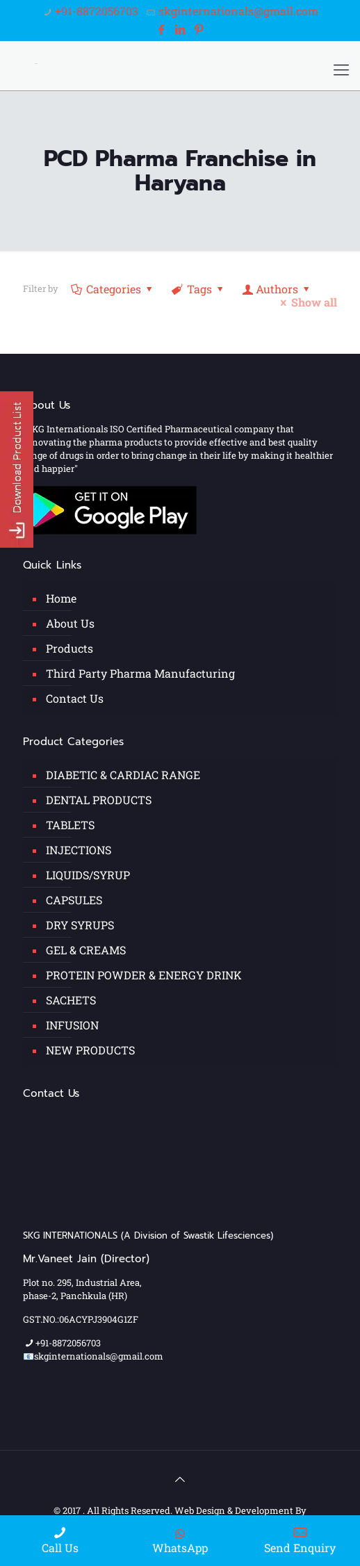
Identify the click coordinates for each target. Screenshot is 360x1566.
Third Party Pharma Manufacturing (140, 673)
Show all (306, 302)
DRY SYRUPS (80, 924)
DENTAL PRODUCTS (99, 799)
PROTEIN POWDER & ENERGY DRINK (144, 975)
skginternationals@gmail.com (238, 10)
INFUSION (72, 1025)
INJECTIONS (78, 849)
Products (69, 648)
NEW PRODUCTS (90, 1050)
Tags (199, 289)
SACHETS (71, 1000)
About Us (70, 623)
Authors (277, 289)
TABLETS (70, 824)
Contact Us (75, 698)
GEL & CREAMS (86, 950)
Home (61, 598)
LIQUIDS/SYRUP (88, 874)
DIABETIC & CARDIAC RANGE (123, 774)
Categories (113, 289)
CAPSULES (74, 899)
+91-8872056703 (96, 10)
